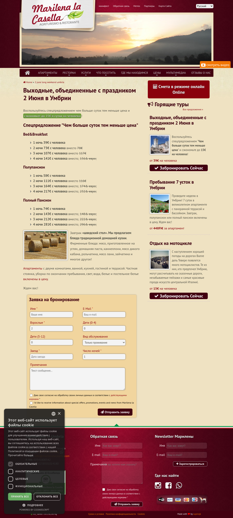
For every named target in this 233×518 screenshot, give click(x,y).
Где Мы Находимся (134, 73)
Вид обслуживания (95, 336)
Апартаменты (47, 73)
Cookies (141, 514)
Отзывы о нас (201, 73)
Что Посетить (105, 73)
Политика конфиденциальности (121, 514)
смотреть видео (215, 65)
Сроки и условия (96, 514)
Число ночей (91, 351)
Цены (157, 73)
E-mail (96, 455)
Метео (136, 5)
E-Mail (87, 309)
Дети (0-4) (89, 323)
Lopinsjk (197, 514)
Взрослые (36, 323)
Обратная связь (121, 5)
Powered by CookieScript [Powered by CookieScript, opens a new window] (34, 509)
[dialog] (34, 461)
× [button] (59, 413)
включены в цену (35, 279)
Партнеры (149, 5)
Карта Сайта (165, 5)
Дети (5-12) (37, 336)
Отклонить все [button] (47, 496)
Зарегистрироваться (190, 464)
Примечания (38, 365)
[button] (34, 505)
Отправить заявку (115, 412)
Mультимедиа (176, 73)
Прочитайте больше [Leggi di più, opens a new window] (20, 455)
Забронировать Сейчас (178, 168)
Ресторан (69, 73)
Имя (33, 309)
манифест (104, 5)
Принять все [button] (20, 496)
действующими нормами (114, 497)
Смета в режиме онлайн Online (179, 89)
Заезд (34, 351)
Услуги (86, 73)
